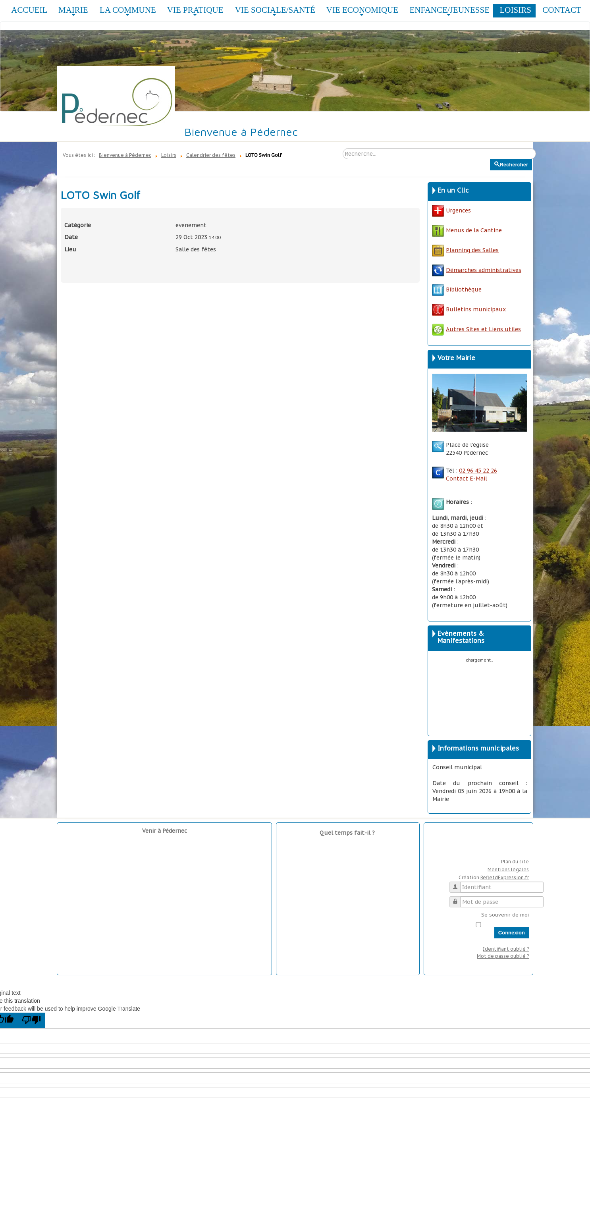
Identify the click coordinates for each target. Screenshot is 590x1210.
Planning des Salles (472, 250)
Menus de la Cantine (467, 230)
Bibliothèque (464, 289)
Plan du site (515, 862)
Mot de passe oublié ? (503, 956)
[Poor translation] (31, 1020)
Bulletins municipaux (469, 309)
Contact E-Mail (466, 478)
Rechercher (511, 165)
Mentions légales (508, 869)
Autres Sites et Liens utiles (476, 329)
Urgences (451, 210)
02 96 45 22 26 (478, 470)
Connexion (511, 933)
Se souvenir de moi (505, 914)
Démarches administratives (476, 270)
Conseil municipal (457, 767)
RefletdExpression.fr (504, 877)
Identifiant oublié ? (506, 949)
